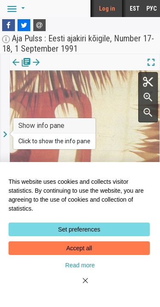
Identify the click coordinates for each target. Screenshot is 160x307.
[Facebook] (8, 25)
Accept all (79, 248)
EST (135, 8)
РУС (151, 8)
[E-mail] (39, 25)
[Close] (80, 285)
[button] (14, 8)
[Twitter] (23, 25)
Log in (107, 8)
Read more (80, 265)
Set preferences (79, 229)
